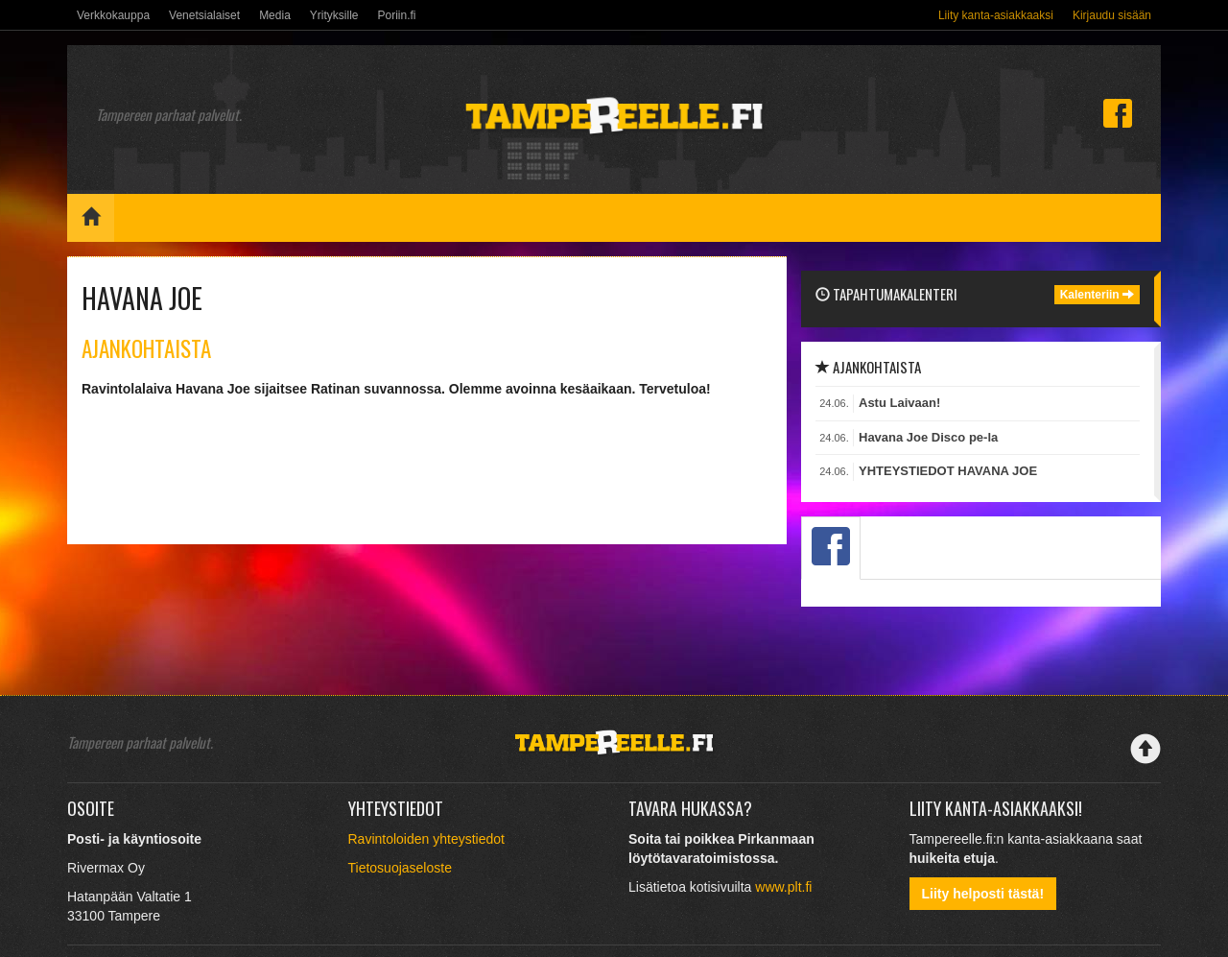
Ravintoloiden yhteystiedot (426, 839)
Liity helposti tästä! (983, 893)
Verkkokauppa (113, 15)
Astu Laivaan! (899, 402)
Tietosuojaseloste (400, 867)
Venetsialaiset (204, 15)
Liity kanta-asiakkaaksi (995, 15)
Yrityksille (334, 15)
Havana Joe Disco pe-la (928, 437)
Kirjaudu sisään (1112, 15)
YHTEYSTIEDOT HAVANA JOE (948, 471)
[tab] (831, 548)
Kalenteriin (1097, 294)
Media (275, 15)
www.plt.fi (783, 887)
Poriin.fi (396, 15)
